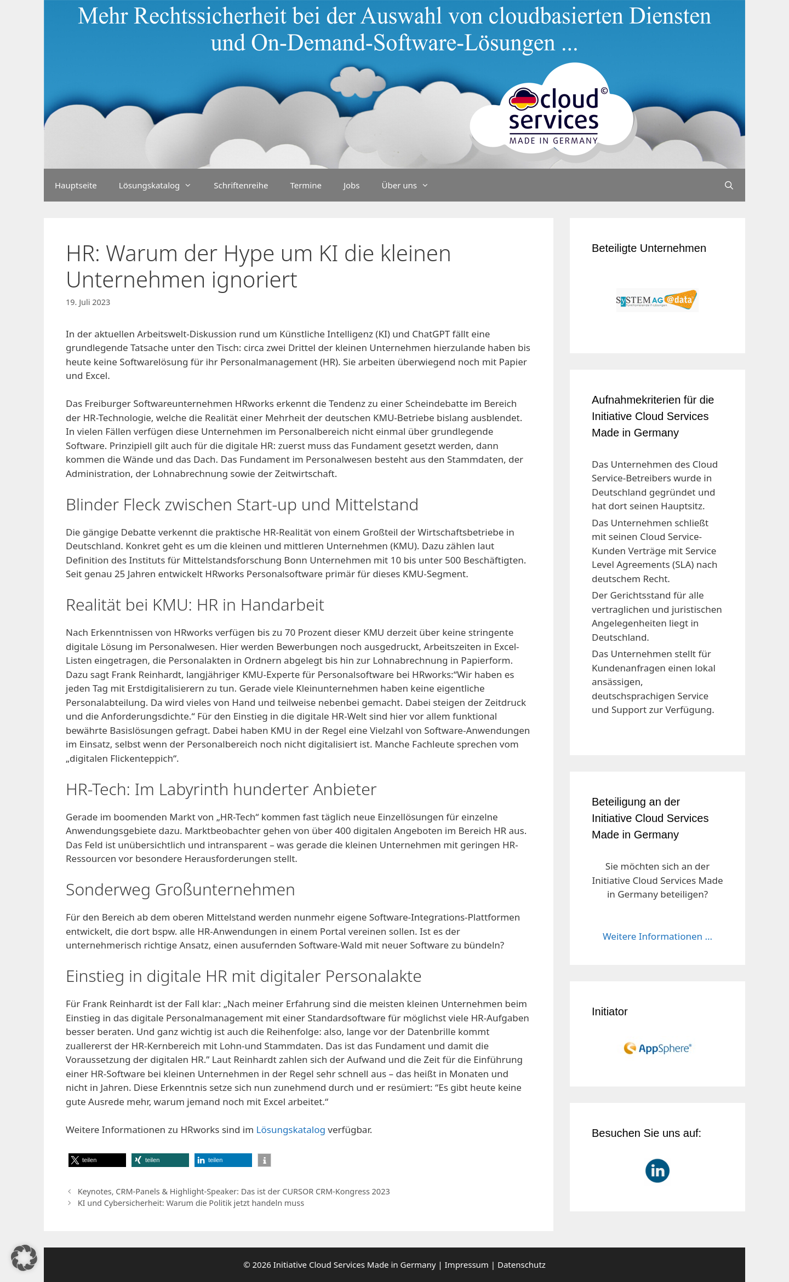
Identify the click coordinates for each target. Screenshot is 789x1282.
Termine (306, 185)
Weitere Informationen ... (657, 936)
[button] (97, 1160)
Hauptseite (76, 185)
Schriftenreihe (241, 185)
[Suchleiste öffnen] (729, 185)
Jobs (352, 185)
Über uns (411, 185)
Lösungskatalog (161, 185)
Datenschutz (522, 1264)
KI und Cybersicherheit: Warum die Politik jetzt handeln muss (191, 1203)
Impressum (467, 1264)
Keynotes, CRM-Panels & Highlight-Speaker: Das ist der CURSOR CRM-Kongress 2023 (234, 1191)
